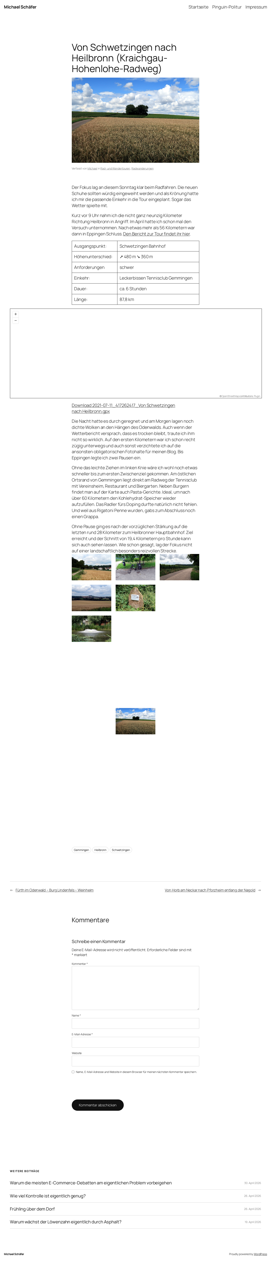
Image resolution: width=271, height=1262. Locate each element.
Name (76, 1015)
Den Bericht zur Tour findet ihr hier (156, 234)
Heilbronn (100, 850)
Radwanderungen (142, 168)
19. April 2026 (253, 1222)
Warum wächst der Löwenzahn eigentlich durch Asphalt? (66, 1221)
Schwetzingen (121, 850)
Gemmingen (81, 850)
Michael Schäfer (20, 7)
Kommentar (80, 964)
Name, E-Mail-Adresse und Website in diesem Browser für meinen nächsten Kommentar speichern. (136, 1072)
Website (77, 1053)
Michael (92, 168)
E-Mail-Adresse (82, 1034)
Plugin (256, 396)
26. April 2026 (252, 1196)
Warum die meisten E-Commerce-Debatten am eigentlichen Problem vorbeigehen (91, 1182)
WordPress (260, 1254)
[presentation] (99, 1086)
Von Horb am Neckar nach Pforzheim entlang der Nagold (210, 890)
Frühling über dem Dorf (32, 1209)
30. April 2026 (252, 1183)
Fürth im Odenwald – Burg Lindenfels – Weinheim (54, 890)
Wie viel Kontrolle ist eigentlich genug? (48, 1195)
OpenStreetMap (230, 396)
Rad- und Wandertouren (115, 168)
